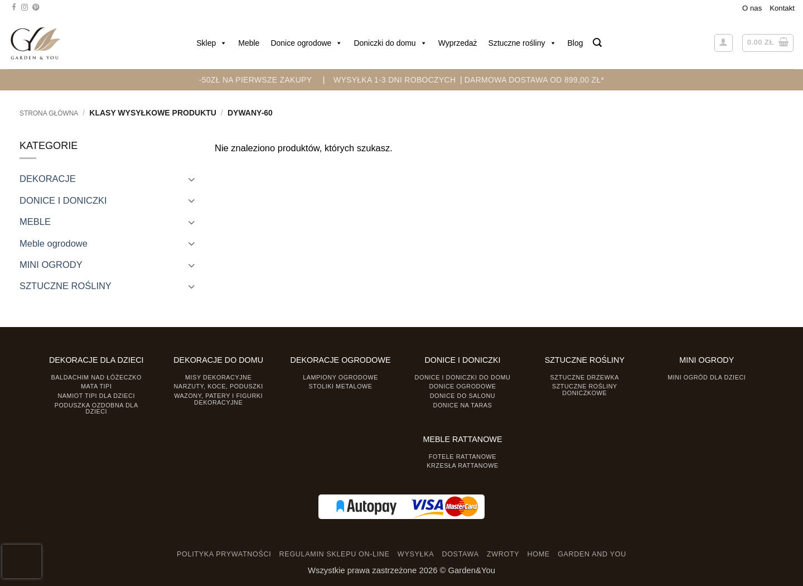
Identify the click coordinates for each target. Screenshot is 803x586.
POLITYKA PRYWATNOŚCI (224, 554)
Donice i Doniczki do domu (463, 377)
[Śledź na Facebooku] (14, 8)
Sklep (211, 43)
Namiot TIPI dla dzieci (95, 395)
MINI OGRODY (51, 265)
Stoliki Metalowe (340, 386)
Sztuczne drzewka (585, 377)
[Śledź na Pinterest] (35, 8)
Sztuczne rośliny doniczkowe (584, 389)
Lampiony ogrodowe (340, 377)
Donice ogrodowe (306, 43)
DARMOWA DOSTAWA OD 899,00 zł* (534, 79)
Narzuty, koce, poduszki (218, 386)
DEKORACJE (48, 179)
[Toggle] (191, 179)
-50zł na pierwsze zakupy (255, 79)
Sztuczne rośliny (522, 43)
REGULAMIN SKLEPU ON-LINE (334, 554)
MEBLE (35, 222)
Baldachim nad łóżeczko (96, 377)
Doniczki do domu (390, 43)
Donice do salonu (463, 395)
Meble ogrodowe (54, 243)
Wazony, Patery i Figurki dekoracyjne (218, 398)
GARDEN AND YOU (592, 554)
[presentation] (21, 561)
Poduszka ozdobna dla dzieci (96, 408)
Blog (575, 43)
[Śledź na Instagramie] (24, 8)
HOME (539, 554)
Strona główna (49, 113)
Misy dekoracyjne (218, 377)
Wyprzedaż (457, 43)
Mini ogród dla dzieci (706, 377)
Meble (248, 43)
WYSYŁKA (416, 554)
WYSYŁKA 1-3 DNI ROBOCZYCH (394, 79)
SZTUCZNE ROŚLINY (66, 286)
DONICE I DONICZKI (63, 200)
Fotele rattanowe (462, 456)
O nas (752, 8)
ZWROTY (503, 554)
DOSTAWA (460, 554)
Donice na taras (462, 405)
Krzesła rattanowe (463, 465)
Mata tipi (96, 386)
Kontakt (782, 8)
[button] (597, 43)
